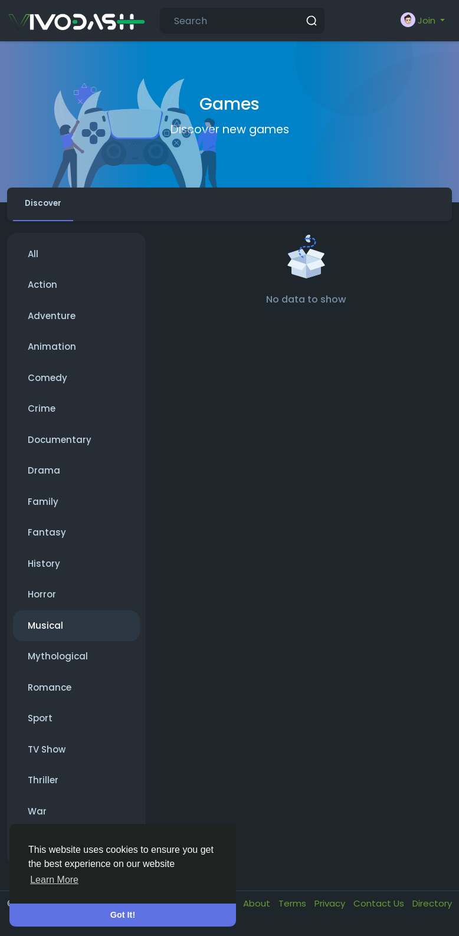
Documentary (59, 445)
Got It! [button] (122, 914)
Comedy (47, 383)
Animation (52, 352)
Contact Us (379, 908)
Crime (41, 414)
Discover (49, 206)
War (37, 816)
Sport (40, 723)
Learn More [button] (54, 880)
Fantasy (47, 537)
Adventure (52, 321)
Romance (49, 693)
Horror (42, 599)
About (258, 908)
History (44, 569)
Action (42, 290)
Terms (293, 908)
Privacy (330, 908)
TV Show (46, 754)
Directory (432, 908)
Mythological (58, 661)
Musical (45, 631)
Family (43, 507)
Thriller (43, 785)
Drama (44, 475)
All (33, 259)
